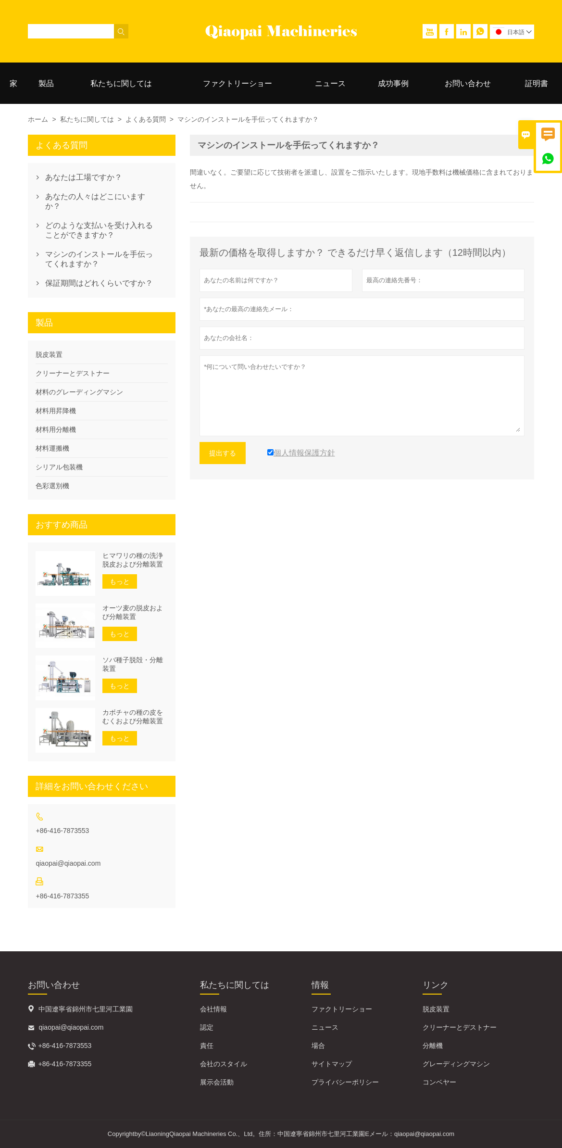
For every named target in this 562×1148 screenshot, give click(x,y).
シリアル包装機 (59, 467)
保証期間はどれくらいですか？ (99, 283)
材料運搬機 (52, 448)
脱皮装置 (49, 354)
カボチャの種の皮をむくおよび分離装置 (132, 716)
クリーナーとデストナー (73, 373)
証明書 (536, 83)
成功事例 (393, 83)
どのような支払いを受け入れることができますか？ (99, 230)
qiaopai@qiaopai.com (68, 863)
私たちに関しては (121, 83)
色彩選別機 (52, 486)
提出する (222, 453)
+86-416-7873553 (62, 830)
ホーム (38, 119)
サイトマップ (332, 1064)
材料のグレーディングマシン (79, 392)
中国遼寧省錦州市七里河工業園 (85, 1009)
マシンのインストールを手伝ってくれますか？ (99, 259)
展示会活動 (217, 1082)
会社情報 (213, 1009)
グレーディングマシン (456, 1064)
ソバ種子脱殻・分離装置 (132, 664)
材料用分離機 (56, 429)
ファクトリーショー (237, 83)
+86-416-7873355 (62, 896)
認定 (206, 1027)
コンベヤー (439, 1082)
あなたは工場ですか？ (83, 177)
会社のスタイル (223, 1064)
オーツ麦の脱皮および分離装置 (132, 612)
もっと (120, 581)
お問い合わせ (468, 83)
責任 (206, 1045)
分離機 (433, 1045)
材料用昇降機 (56, 411)
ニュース (330, 83)
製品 (46, 83)
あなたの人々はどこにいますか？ (95, 201)
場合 (318, 1045)
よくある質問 (145, 119)
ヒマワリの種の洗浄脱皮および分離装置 (132, 560)
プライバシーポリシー (345, 1082)
